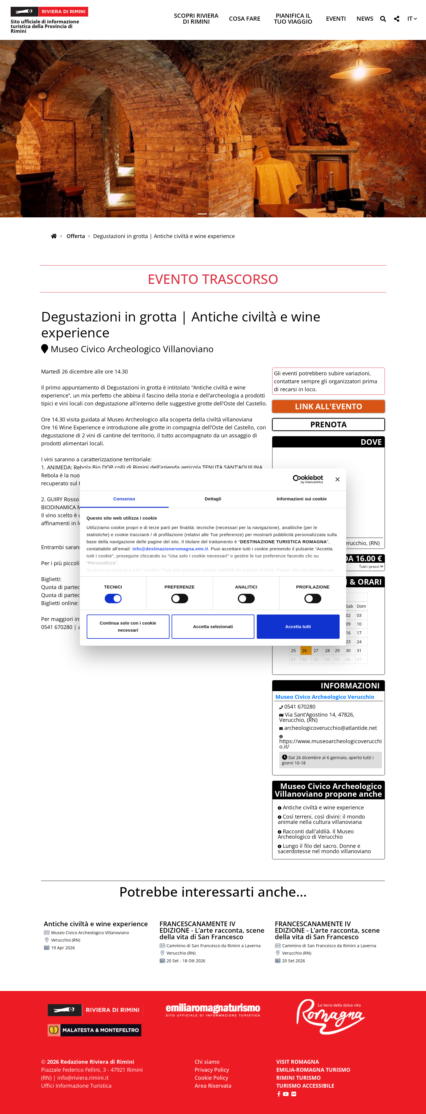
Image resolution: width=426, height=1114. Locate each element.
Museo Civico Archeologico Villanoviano (132, 349)
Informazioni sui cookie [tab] (302, 498)
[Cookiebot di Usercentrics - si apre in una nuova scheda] (297, 479)
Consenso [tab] (124, 498)
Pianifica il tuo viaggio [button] (293, 19)
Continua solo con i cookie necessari (128, 626)
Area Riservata (213, 1085)
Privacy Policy (212, 1069)
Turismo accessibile (305, 1085)
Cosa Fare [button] (244, 19)
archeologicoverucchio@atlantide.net (330, 727)
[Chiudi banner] (337, 479)
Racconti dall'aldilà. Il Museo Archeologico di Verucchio (316, 834)
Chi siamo (207, 1061)
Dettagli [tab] (213, 498)
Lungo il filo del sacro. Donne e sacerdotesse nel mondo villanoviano (324, 848)
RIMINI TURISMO (298, 1077)
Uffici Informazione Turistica (76, 1085)
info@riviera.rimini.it (83, 1077)
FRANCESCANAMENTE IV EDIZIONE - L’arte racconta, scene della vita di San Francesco (211, 930)
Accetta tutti (298, 626)
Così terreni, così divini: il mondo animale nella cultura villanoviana (321, 819)
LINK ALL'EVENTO (328, 406)
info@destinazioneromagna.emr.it (170, 548)
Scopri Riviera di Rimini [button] (196, 19)
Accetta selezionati (213, 626)
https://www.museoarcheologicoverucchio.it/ (330, 744)
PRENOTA (328, 424)
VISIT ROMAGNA (297, 1061)
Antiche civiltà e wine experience (321, 807)
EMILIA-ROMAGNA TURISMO (313, 1069)
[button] (383, 20)
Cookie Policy (211, 1077)
